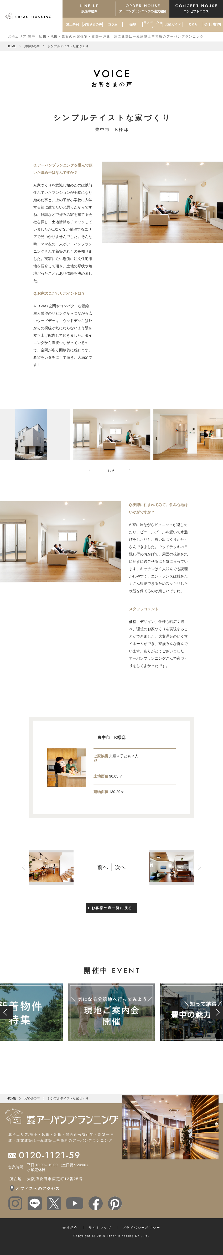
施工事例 (72, 24)
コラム (112, 24)
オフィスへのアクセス (38, 1183)
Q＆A (193, 24)
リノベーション (152, 24)
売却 (132, 24)
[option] (112, 434)
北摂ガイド (173, 24)
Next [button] (124, 470)
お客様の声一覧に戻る (112, 903)
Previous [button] (98, 470)
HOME (11, 46)
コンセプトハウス (196, 8)
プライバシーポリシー (141, 1222)
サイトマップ (100, 1222)
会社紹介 (70, 1222)
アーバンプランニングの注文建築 (142, 8)
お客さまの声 (92, 24)
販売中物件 (89, 8)
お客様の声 (32, 46)
